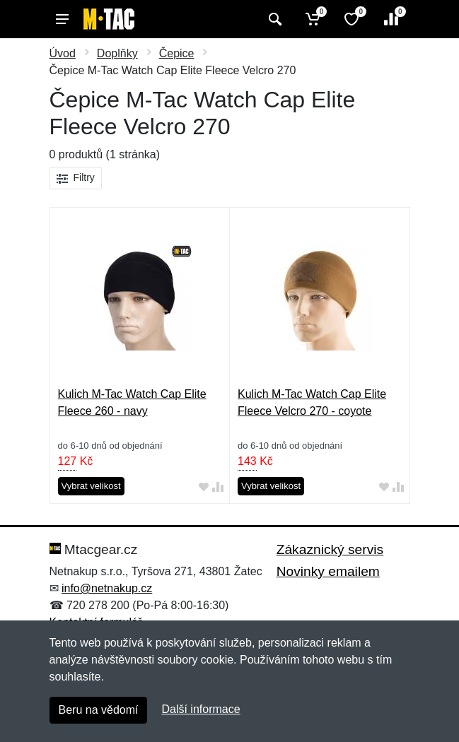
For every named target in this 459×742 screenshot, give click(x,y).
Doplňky (117, 53)
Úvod (63, 53)
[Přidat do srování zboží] (218, 486)
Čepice (176, 53)
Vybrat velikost (91, 486)
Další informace (200, 709)
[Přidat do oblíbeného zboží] (204, 486)
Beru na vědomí (99, 710)
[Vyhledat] (273, 19)
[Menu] (62, 19)
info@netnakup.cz (107, 588)
